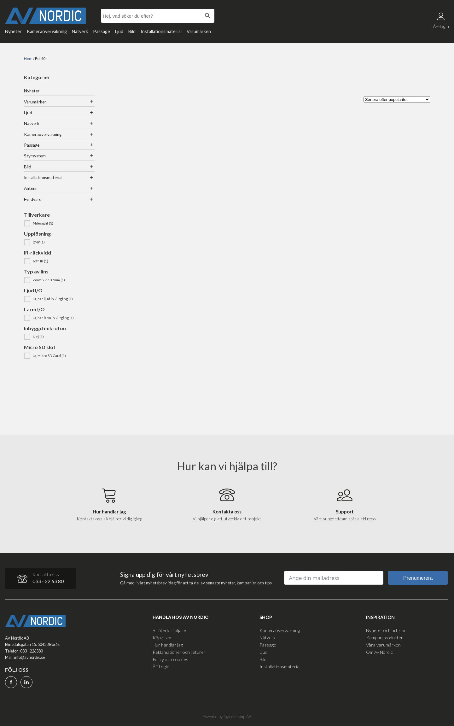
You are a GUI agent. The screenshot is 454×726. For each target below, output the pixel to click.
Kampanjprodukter (384, 637)
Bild (132, 31)
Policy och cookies (170, 659)
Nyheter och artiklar (386, 630)
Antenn (31, 188)
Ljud (119, 31)
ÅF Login (161, 666)
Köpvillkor (162, 637)
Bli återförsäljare (169, 630)
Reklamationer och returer (179, 651)
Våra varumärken (383, 644)
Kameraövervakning (47, 31)
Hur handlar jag (168, 644)
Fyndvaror (33, 199)
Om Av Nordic (379, 651)
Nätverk (80, 31)
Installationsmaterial (161, 31)
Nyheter (13, 31)
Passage (101, 31)
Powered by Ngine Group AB (227, 716)
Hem (28, 58)
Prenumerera (418, 578)
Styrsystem (35, 155)
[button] (59, 223)
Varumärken (199, 31)
